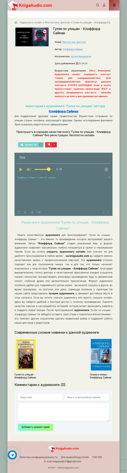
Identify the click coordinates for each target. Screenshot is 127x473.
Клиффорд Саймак (73, 49)
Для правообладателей (75, 457)
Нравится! (32, 145)
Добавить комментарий (36, 427)
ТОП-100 (97, 457)
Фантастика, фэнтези (74, 42)
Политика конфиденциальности (38, 457)
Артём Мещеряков (81, 56)
